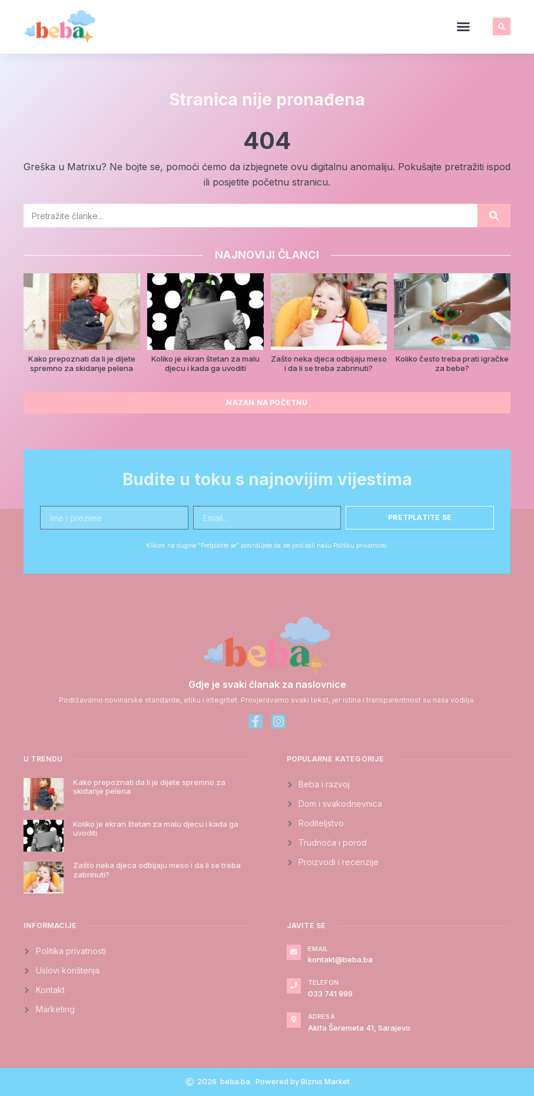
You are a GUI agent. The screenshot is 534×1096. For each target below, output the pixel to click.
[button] (463, 26)
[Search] (493, 215)
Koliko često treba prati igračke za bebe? (452, 363)
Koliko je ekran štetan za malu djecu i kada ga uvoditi (205, 363)
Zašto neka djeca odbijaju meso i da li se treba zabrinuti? (329, 363)
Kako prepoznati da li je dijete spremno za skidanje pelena (81, 363)
